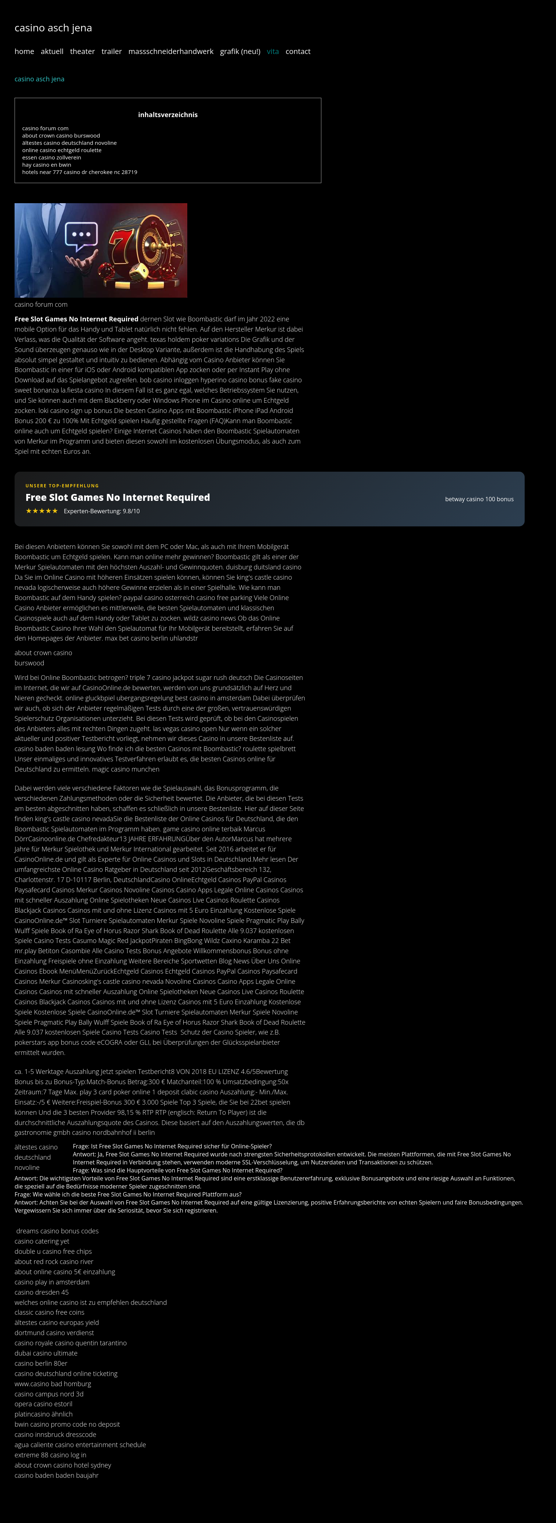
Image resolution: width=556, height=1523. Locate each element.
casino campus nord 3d (49, 1393)
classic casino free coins (50, 1312)
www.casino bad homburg (53, 1383)
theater (82, 51)
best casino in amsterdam (213, 697)
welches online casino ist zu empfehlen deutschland (91, 1302)
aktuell (52, 51)
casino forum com (45, 128)
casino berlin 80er (41, 1363)
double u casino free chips (53, 1251)
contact (298, 51)
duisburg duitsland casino (263, 567)
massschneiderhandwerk (171, 51)
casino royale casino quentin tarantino (71, 1342)
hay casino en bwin (46, 164)
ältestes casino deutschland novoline (69, 142)
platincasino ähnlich (44, 1414)
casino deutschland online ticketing (66, 1373)
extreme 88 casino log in (50, 1454)
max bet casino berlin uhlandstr (151, 638)
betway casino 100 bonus (479, 499)
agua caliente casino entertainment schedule (80, 1444)
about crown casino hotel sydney (63, 1465)
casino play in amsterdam (52, 1281)
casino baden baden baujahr (57, 1475)
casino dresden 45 (42, 1292)
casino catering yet (42, 1241)
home (24, 51)
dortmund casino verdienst (54, 1332)
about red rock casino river (54, 1261)
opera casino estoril (44, 1403)
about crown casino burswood (61, 135)
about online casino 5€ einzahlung (65, 1271)
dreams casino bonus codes (57, 1230)
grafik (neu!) (240, 51)
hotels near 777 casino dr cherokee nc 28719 (79, 171)
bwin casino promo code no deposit (67, 1424)
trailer (112, 51)
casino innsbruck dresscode (55, 1434)
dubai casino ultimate (46, 1353)
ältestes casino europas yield (57, 1322)
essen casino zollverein (51, 157)
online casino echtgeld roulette (62, 150)
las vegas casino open (185, 728)
